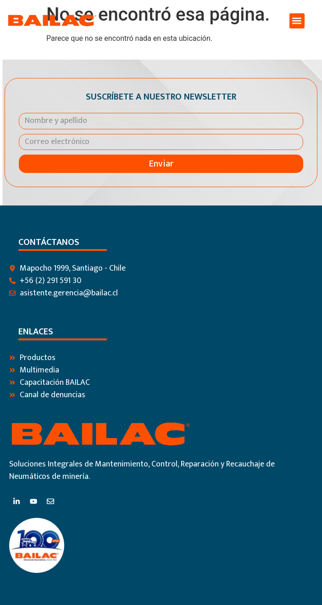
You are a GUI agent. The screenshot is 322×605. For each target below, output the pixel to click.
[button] (297, 20)
